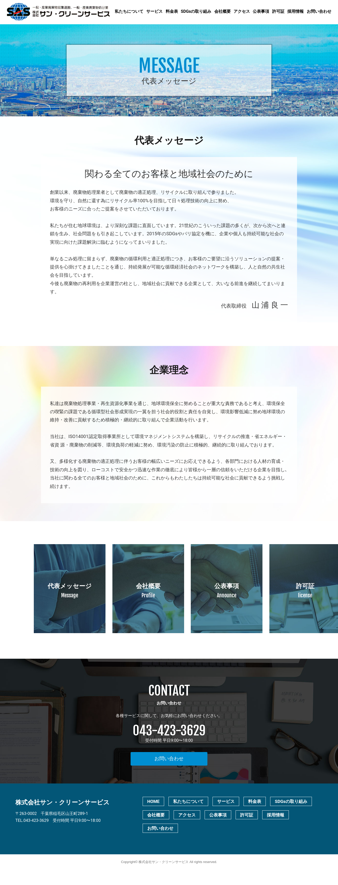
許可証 (278, 11)
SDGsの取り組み (196, 11)
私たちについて (129, 11)
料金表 (172, 11)
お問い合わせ (319, 11)
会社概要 (222, 11)
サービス (154, 11)
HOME (153, 801)
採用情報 (295, 11)
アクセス (242, 11)
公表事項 (261, 11)
